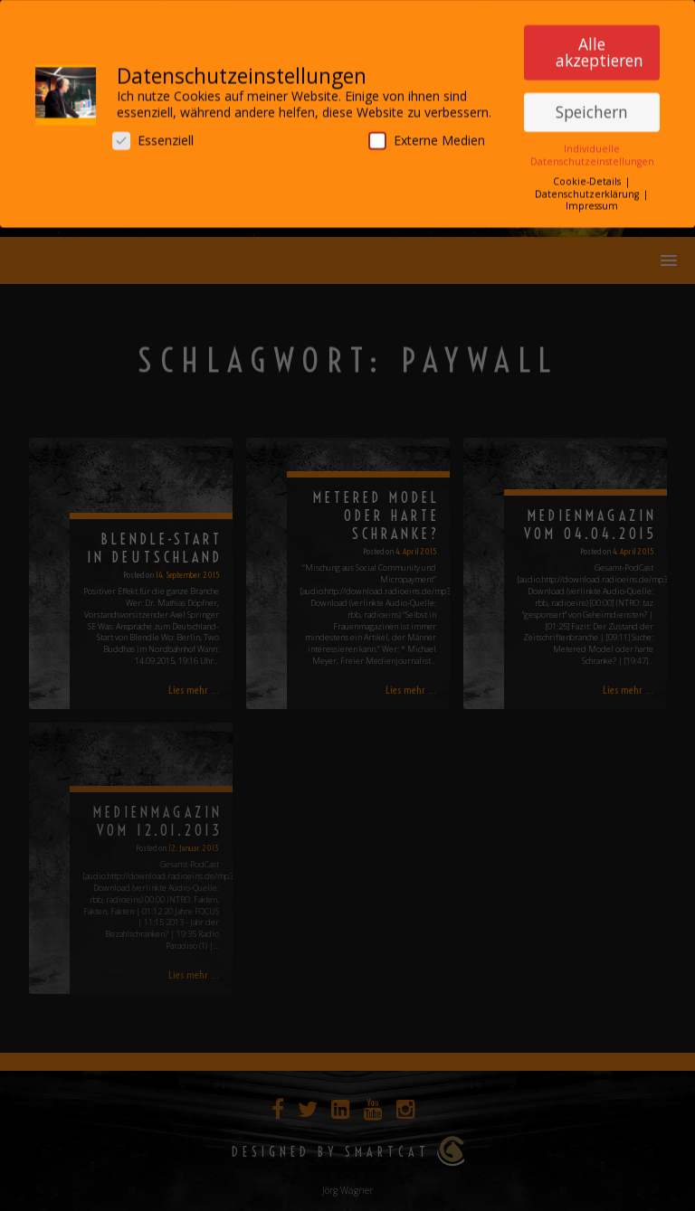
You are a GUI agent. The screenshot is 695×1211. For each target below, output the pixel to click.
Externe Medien (426, 134)
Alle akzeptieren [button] (599, 46)
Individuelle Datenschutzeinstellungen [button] (592, 149)
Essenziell (153, 134)
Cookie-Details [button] (588, 175)
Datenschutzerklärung (588, 187)
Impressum (592, 199)
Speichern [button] (592, 105)
